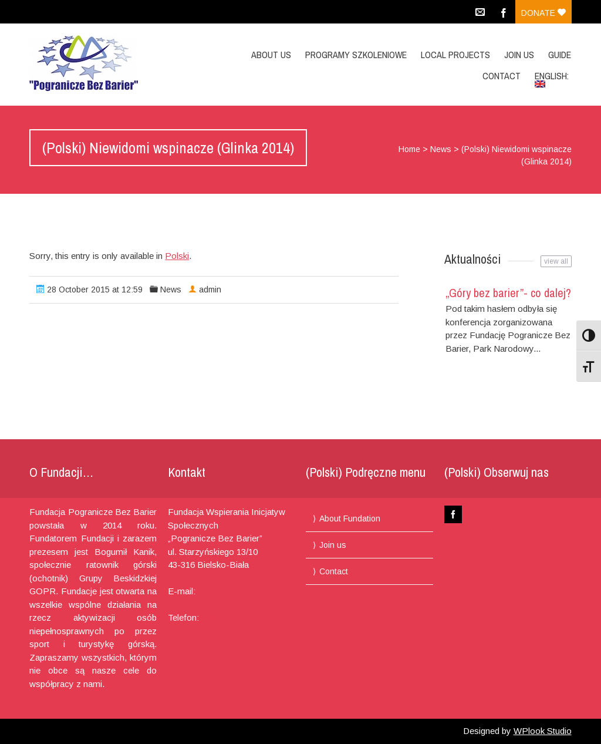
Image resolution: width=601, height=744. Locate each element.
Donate (543, 13)
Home (409, 149)
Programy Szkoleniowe (356, 54)
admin (210, 289)
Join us (519, 54)
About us (271, 54)
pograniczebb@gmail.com (218, 605)
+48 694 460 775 (233, 617)
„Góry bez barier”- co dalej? (508, 293)
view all (556, 261)
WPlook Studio (543, 731)
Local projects (455, 54)
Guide (559, 54)
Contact (501, 75)
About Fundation (349, 518)
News (440, 149)
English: (553, 78)
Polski (177, 256)
